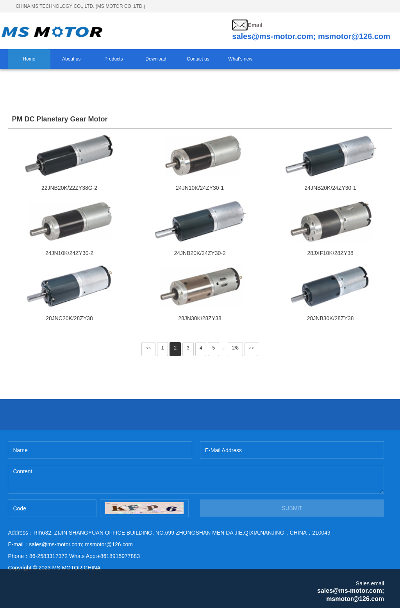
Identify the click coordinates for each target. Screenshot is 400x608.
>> (251, 348)
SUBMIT (292, 508)
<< (148, 348)
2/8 (235, 348)
